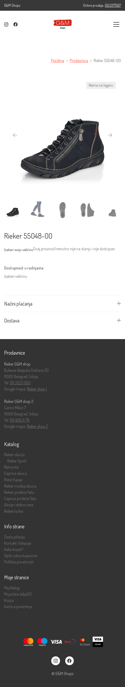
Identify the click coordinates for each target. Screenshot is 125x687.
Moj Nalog (11, 587)
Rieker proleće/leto (19, 492)
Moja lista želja (18, 594)
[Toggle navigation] (116, 24)
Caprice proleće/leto (20, 498)
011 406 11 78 (20, 420)
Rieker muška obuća (20, 486)
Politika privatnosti (19, 562)
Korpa (9, 600)
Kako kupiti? (13, 549)
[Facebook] (15, 24)
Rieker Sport (16, 461)
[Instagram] (6, 24)
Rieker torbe (13, 511)
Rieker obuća (14, 454)
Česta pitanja (14, 537)
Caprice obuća (15, 473)
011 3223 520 (20, 382)
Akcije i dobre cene (18, 504)
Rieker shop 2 (37, 426)
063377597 (113, 5)
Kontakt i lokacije (17, 543)
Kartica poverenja (18, 606)
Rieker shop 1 (37, 389)
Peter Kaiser (13, 479)
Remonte (11, 467)
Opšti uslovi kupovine (20, 555)
